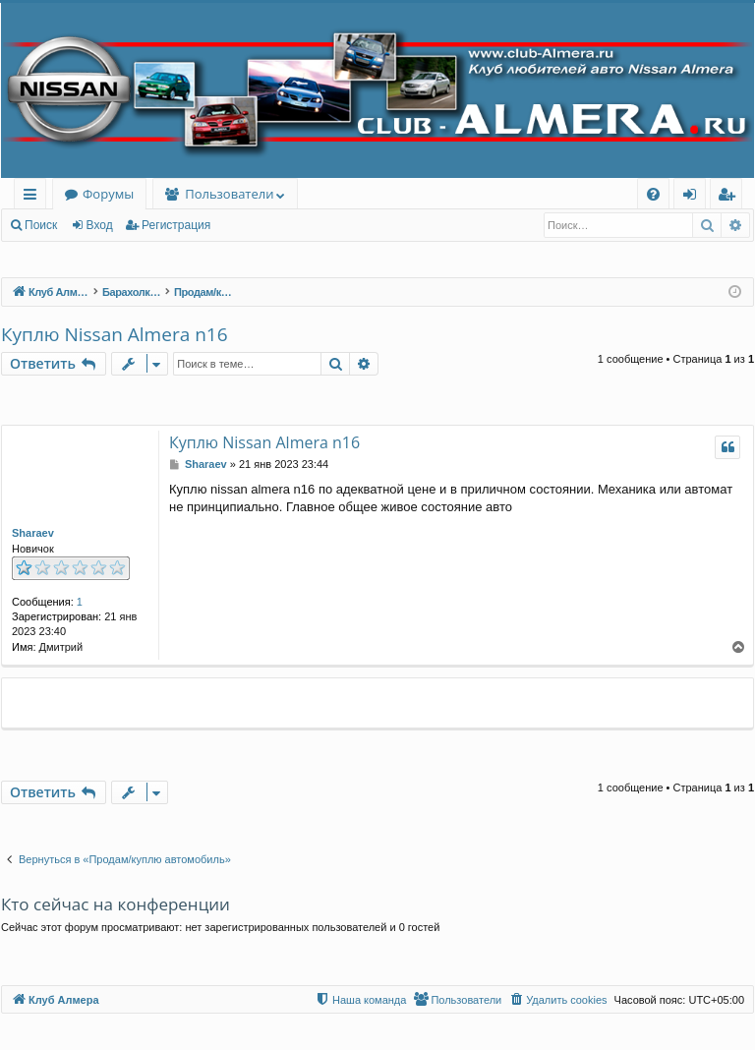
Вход (100, 225)
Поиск (41, 225)
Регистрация (176, 225)
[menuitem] (653, 194)
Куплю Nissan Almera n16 (114, 334)
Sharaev (33, 533)
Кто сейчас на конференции (115, 904)
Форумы (108, 194)
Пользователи (229, 194)
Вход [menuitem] (693, 197)
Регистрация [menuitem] (731, 197)
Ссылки (34, 197)
